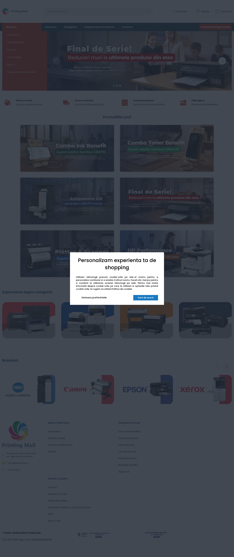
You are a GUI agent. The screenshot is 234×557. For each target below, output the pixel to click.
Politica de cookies (122, 289)
